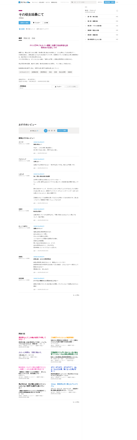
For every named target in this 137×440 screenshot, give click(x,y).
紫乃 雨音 (31, 355)
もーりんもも (54, 343)
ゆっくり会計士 (23, 226)
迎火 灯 (42, 343)
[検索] (72, 2)
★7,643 (21, 377)
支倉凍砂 (70, 390)
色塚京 (20, 209)
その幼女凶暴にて (31, 14)
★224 (52, 345)
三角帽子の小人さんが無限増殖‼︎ (62, 337)
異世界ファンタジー (28, 345)
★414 (20, 345)
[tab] (21, 39)
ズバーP (21, 142)
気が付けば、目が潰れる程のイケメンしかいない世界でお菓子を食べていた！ (32, 386)
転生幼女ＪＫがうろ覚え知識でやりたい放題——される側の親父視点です (32, 368)
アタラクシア (22, 159)
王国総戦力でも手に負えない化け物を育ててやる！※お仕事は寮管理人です (64, 353)
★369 (20, 395)
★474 (52, 377)
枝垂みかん (22, 375)
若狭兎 (20, 256)
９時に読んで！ (23, 355)
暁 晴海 (21, 394)
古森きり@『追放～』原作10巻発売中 (64, 358)
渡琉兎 (66, 375)
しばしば (21, 174)
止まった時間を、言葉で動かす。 (31, 352)
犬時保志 (21, 18)
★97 (52, 360)
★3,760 (53, 392)
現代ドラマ (26, 357)
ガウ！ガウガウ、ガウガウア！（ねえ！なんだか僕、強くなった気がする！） (63, 369)
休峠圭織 (21, 278)
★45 (20, 357)
